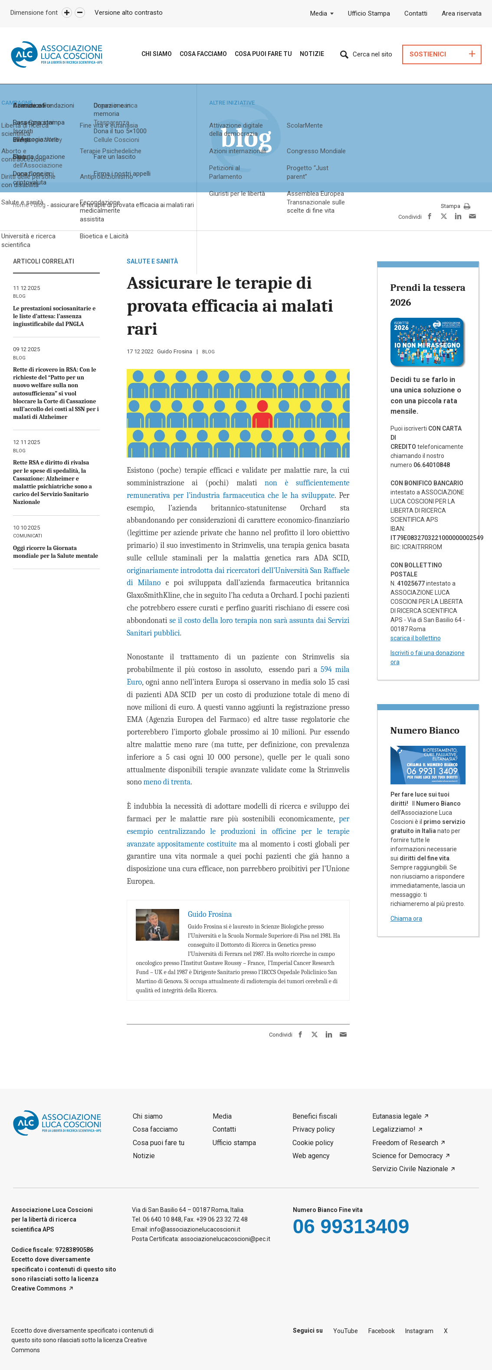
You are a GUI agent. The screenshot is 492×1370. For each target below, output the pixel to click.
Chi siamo (156, 53)
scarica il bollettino (415, 638)
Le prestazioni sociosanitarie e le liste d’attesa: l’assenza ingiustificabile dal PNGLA (54, 316)
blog (208, 352)
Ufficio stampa (234, 1143)
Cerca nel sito (372, 54)
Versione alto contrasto (129, 13)
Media (318, 13)
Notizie (312, 53)
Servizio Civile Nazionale (410, 1169)
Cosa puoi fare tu (263, 53)
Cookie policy (313, 1143)
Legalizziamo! (394, 1129)
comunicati (27, 536)
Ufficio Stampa (369, 13)
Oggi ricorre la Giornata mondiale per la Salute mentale (55, 552)
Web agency (311, 1156)
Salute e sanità (152, 261)
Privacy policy (313, 1129)
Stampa (455, 207)
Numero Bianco (424, 730)
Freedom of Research (405, 1143)
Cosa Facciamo (203, 53)
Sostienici (428, 54)
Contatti (415, 13)
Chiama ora (406, 918)
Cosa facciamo (155, 1129)
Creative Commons (38, 1288)
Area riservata (462, 13)
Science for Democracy (407, 1156)
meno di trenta (167, 782)
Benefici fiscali (314, 1116)
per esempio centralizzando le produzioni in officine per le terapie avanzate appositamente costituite (238, 831)
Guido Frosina (174, 351)
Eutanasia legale (397, 1116)
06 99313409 (351, 1226)
